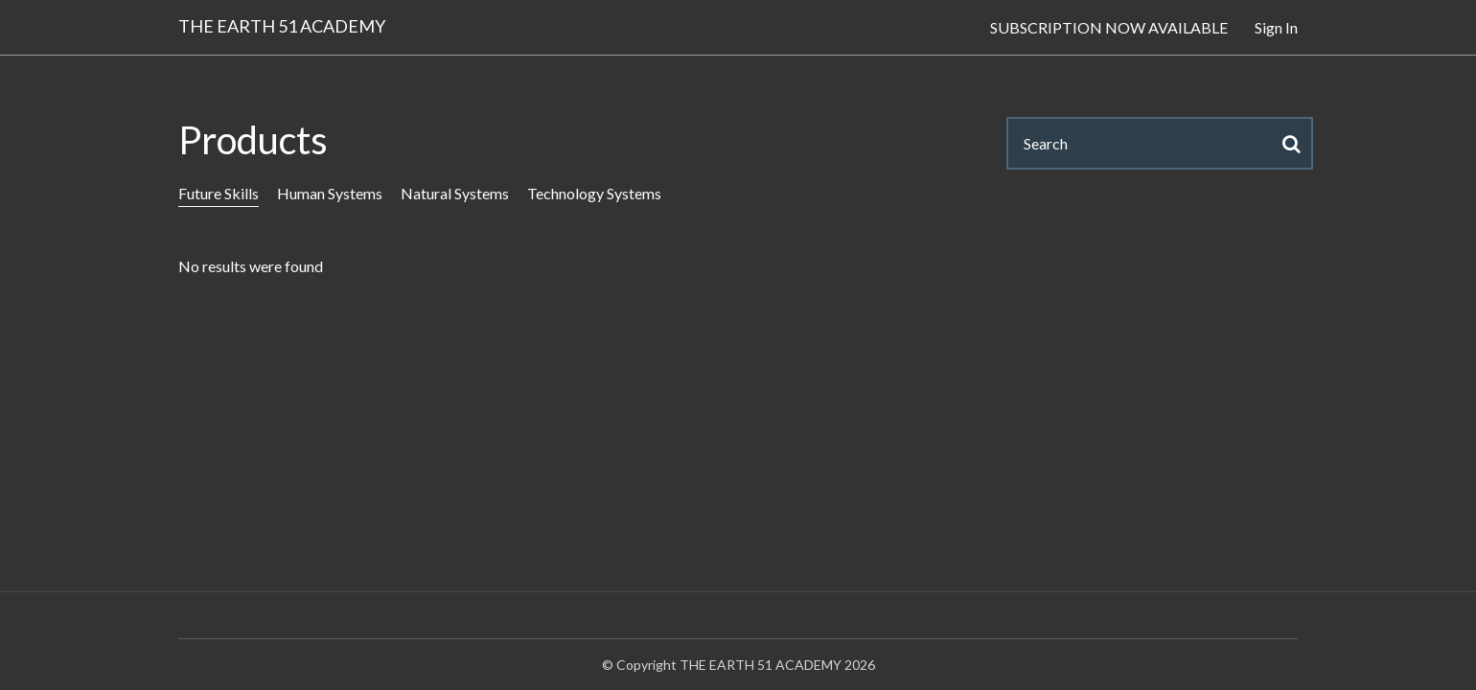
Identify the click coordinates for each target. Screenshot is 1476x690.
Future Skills (218, 193)
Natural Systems (455, 193)
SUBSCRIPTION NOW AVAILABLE (1109, 27)
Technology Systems (594, 193)
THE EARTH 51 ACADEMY (281, 25)
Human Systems (329, 193)
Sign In (1276, 27)
